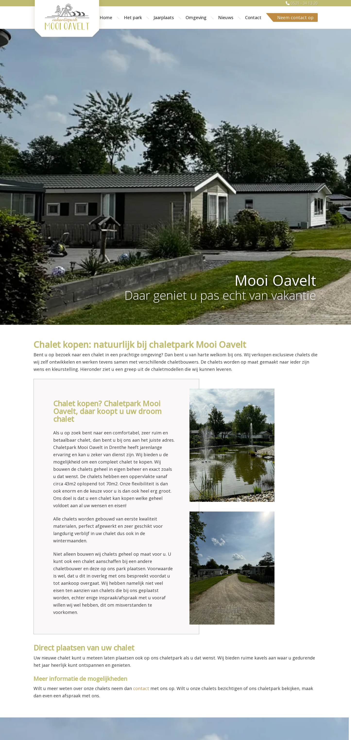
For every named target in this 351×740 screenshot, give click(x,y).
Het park (133, 17)
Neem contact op (295, 17)
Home (106, 17)
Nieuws (225, 17)
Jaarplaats (164, 17)
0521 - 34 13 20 (304, 3)
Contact (253, 17)
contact (141, 688)
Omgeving (196, 17)
